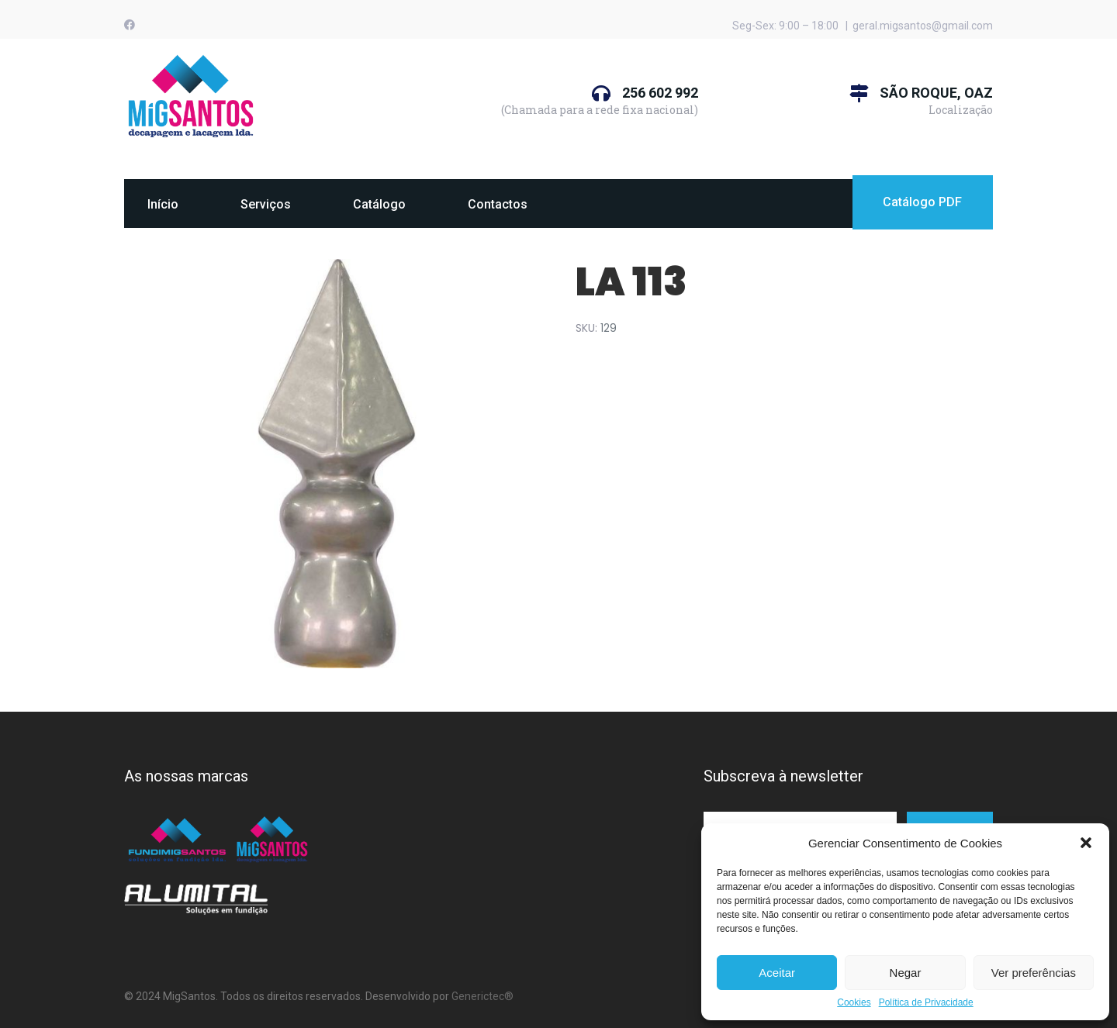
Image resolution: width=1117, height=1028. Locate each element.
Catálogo (379, 204)
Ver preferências (1033, 972)
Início (162, 204)
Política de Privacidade (926, 1003)
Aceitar (777, 972)
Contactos (497, 204)
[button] (1086, 842)
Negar (906, 972)
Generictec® (482, 996)
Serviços (265, 204)
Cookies (853, 1003)
